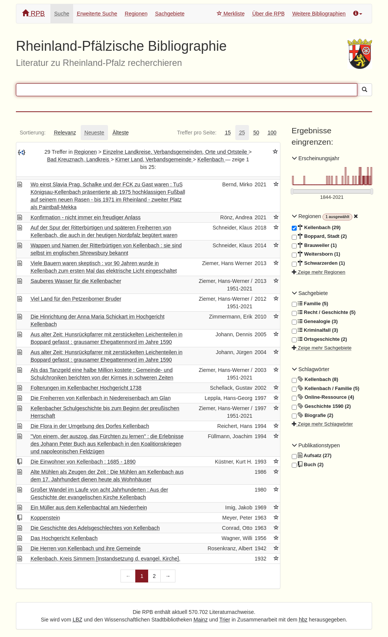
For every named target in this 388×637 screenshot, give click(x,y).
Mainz (201, 620)
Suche (61, 14)
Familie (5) (310, 303)
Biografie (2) (312, 415)
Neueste (94, 133)
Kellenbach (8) (315, 379)
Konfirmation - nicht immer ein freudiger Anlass (86, 217)
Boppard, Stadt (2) (319, 236)
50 (256, 133)
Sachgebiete (170, 14)
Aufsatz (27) (312, 455)
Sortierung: (32, 133)
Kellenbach (211, 159)
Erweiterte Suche (97, 14)
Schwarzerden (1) (318, 263)
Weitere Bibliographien (319, 14)
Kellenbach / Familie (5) (326, 388)
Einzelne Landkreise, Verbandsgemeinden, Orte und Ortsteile (176, 152)
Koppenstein (45, 518)
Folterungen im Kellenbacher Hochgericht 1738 (86, 388)
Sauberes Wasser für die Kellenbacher (76, 281)
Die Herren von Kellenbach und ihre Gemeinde (86, 548)
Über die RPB (268, 14)
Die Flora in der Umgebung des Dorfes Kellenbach (90, 426)
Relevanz (65, 133)
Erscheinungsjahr (316, 158)
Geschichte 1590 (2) (321, 406)
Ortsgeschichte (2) (319, 339)
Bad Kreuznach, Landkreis (79, 159)
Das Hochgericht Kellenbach (64, 538)
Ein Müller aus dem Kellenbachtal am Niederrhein (89, 507)
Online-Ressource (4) (323, 397)
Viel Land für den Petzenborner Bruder (76, 299)
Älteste (121, 133)
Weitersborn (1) (316, 254)
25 (242, 133)
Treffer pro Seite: (196, 133)
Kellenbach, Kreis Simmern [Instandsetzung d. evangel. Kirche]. (105, 559)
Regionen (136, 14)
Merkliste (231, 14)
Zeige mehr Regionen (319, 272)
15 (228, 133)
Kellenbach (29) (316, 227)
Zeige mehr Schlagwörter (322, 424)
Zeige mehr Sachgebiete (322, 348)
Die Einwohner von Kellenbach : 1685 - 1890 (83, 462)
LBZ (78, 620)
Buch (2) (308, 464)
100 (272, 133)
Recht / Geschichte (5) (324, 312)
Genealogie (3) (315, 321)
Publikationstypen (316, 445)
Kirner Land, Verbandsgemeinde (154, 159)
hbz (303, 620)
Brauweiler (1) (314, 245)
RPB (33, 13)
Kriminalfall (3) (315, 330)
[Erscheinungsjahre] (332, 197)
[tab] (32, 132)
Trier (224, 620)
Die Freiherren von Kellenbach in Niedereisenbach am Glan (101, 398)
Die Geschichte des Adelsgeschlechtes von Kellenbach (95, 528)
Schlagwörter (311, 369)
